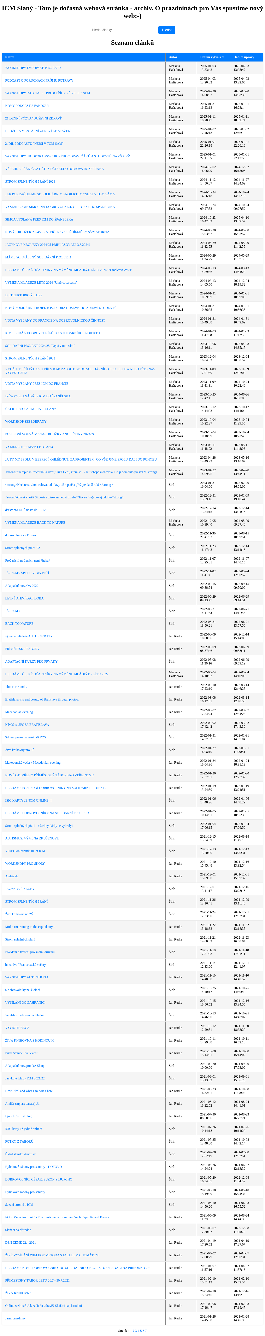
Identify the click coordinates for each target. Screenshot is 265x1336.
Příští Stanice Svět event (21, 1053)
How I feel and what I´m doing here (29, 1091)
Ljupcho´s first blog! (19, 1116)
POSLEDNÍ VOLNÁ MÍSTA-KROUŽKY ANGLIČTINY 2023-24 (49, 434)
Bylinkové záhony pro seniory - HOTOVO (33, 1166)
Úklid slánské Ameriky (20, 1154)
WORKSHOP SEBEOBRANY (26, 421)
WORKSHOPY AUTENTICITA (26, 977)
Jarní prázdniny (15, 1318)
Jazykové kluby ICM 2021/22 (25, 1078)
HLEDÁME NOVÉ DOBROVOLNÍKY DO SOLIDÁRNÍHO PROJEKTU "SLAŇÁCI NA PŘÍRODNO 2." (77, 1268)
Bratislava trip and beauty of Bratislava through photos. (42, 699)
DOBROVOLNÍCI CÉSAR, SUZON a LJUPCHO (38, 1179)
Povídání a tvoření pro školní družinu (30, 952)
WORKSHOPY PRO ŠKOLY (25, 863)
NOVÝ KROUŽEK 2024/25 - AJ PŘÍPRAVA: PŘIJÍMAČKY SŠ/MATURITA (57, 232)
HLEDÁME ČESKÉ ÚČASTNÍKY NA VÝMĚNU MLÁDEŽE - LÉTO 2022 (56, 674)
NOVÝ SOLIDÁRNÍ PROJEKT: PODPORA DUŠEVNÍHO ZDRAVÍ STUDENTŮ (61, 308)
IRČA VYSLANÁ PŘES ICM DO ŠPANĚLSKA (38, 396)
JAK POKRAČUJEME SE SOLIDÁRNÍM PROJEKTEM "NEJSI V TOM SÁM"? (60, 194)
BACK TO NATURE (19, 623)
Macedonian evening (19, 712)
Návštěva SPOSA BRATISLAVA (27, 724)
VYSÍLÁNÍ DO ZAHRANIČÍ (25, 1002)
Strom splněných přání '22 (22, 548)
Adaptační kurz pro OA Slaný (25, 1065)
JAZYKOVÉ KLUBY (20, 889)
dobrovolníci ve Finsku (20, 535)
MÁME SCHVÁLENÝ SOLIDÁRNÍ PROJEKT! (38, 257)
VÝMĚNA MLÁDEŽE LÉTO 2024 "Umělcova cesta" (41, 282)
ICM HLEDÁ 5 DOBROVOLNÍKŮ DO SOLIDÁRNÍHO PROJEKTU (52, 333)
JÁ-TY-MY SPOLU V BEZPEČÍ (27, 573)
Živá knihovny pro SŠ (19, 750)
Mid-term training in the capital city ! (30, 926)
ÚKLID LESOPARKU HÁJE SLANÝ (30, 409)
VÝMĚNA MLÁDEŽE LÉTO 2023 (29, 447)
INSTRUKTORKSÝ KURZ (24, 295)
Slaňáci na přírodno (18, 1230)
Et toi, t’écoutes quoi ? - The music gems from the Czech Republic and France (57, 1217)
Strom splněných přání (20, 939)
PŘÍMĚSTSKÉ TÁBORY (22, 649)
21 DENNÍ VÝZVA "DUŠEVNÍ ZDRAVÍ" (33, 118)
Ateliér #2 (11, 876)
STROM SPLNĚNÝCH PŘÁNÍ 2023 (30, 358)
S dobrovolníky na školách (23, 990)
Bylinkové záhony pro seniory (25, 1192)
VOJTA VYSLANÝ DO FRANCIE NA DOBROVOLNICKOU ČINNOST (55, 320)
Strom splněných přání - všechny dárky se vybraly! (39, 825)
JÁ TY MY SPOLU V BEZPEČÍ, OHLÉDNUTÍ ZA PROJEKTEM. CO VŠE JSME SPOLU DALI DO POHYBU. (81, 459)
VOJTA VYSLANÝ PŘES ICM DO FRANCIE (36, 383)
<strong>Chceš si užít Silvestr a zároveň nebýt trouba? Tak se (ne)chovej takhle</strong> (64, 497)
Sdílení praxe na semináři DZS (25, 737)
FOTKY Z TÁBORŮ (19, 1141)
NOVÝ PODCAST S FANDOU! (27, 105)
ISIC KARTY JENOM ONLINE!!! (28, 800)
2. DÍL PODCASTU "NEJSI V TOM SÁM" (34, 143)
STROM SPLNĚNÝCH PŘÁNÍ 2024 (30, 181)
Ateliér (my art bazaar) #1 (22, 1103)
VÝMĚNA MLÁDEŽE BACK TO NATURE (35, 522)
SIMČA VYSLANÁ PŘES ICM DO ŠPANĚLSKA (39, 219)
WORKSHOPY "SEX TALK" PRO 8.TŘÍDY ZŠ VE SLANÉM (47, 93)
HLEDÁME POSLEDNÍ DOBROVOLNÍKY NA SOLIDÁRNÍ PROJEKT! (55, 788)
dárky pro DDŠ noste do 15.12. (26, 510)
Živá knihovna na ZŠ (19, 914)
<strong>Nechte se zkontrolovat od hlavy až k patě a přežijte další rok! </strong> (59, 484)
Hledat (167, 30)
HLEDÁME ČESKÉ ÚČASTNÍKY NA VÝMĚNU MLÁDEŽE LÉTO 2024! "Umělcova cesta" (68, 270)
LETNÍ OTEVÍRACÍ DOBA (24, 598)
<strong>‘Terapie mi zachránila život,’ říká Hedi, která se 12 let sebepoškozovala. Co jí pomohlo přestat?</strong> (81, 472)
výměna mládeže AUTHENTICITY (29, 636)
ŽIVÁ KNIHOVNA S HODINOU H (29, 1040)
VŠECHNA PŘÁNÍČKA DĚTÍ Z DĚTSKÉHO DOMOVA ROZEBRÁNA (54, 169)
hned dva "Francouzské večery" (26, 964)
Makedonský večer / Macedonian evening (32, 762)
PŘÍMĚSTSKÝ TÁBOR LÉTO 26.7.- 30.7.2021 (37, 1280)
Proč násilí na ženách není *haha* (27, 560)
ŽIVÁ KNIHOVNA (18, 1293)
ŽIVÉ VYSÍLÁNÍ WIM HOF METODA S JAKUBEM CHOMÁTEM (52, 1255)
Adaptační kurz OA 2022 (21, 585)
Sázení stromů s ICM (19, 1204)
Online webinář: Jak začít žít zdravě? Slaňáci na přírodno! (43, 1305)
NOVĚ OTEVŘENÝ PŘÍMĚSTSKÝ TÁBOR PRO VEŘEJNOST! (49, 775)
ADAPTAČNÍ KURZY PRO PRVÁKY (31, 661)
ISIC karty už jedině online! (23, 1129)
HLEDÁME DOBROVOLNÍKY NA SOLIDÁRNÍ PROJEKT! (47, 813)
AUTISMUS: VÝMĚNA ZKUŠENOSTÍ (32, 838)
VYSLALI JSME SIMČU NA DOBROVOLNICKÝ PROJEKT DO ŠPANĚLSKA (60, 207)
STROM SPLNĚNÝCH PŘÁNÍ (26, 901)
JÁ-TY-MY (12, 611)
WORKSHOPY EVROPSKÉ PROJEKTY (33, 68)
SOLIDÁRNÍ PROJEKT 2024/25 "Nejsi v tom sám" (40, 345)
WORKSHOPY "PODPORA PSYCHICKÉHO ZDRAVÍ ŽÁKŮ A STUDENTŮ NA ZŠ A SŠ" (67, 156)
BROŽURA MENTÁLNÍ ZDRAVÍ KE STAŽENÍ (38, 131)
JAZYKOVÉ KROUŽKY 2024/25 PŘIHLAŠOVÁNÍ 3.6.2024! (47, 244)
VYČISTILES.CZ (17, 1028)
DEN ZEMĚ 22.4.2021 (20, 1242)
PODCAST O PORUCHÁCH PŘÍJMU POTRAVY (39, 80)
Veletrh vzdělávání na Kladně (24, 1015)
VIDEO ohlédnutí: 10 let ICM (25, 851)
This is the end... (16, 686)
